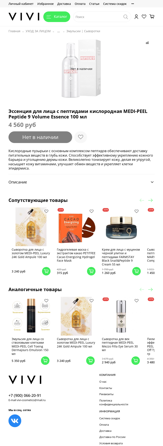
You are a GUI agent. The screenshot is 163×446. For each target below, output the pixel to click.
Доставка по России (112, 431)
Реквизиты (106, 388)
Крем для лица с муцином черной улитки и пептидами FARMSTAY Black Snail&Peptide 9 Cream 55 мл (120, 254)
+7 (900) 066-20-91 (24, 389)
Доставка (64, 4)
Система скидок (115, 4)
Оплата (80, 4)
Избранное (45, 4)
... (58, 31)
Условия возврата (111, 437)
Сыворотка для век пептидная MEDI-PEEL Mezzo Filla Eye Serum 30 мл (120, 338)
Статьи (94, 4)
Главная (14, 31)
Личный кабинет (21, 4)
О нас (103, 376)
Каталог (56, 16)
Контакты (105, 382)
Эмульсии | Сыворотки (83, 31)
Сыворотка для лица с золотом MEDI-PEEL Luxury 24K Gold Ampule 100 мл (34, 252)
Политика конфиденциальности (113, 397)
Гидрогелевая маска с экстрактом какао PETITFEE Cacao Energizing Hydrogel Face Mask (77, 254)
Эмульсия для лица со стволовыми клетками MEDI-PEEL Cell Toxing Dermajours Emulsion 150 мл (33, 340)
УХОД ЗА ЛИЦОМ (38, 31)
